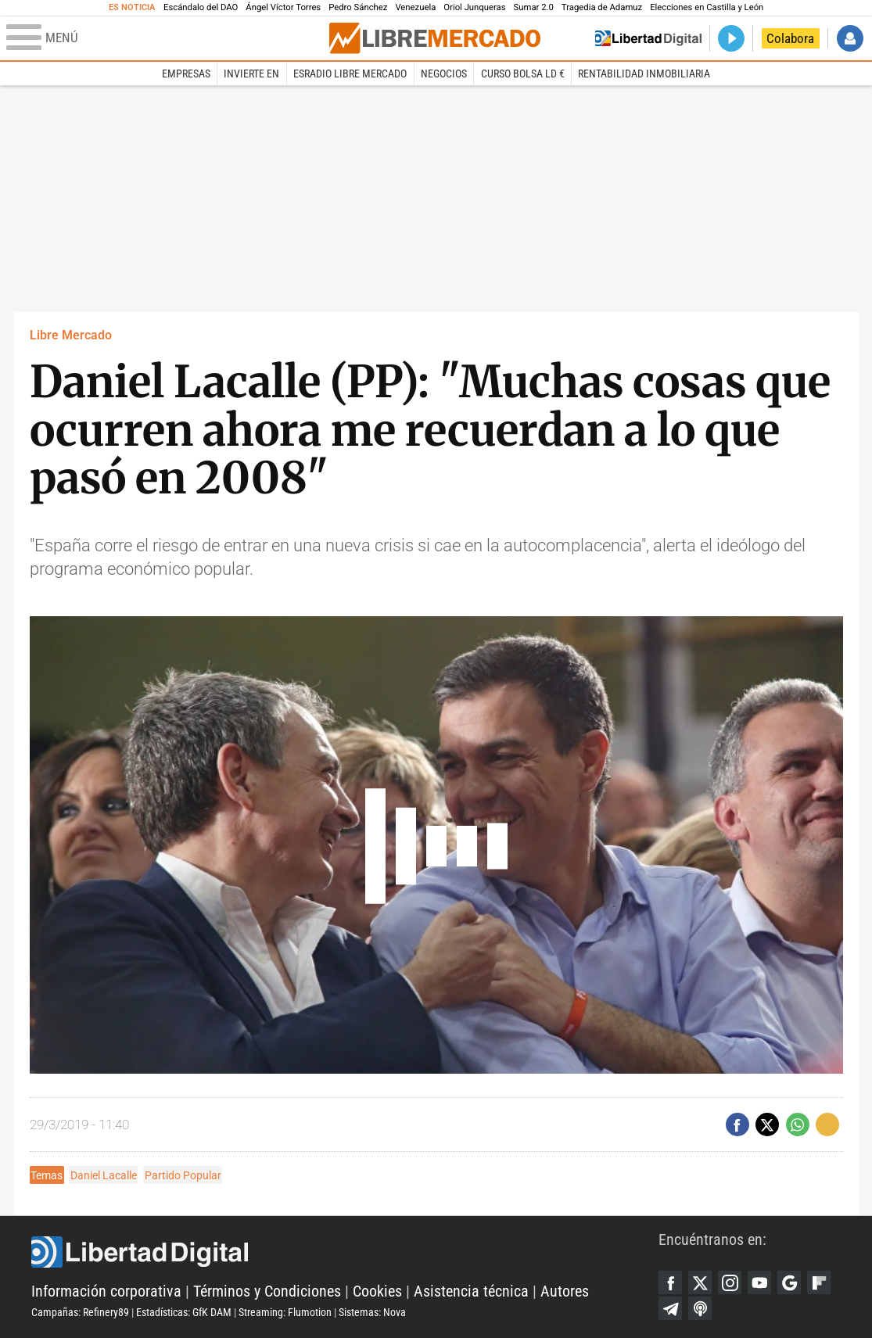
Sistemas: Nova (372, 1312)
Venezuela (415, 7)
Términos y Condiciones (267, 1291)
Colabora (790, 38)
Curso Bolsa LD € (523, 73)
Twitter (700, 1282)
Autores (564, 1291)
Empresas (186, 73)
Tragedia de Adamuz (602, 7)
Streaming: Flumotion (285, 1312)
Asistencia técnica (471, 1291)
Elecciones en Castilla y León (706, 7)
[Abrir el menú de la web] (166, 38)
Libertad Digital (344, 1252)
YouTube (759, 1282)
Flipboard (819, 1282)
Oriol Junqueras (474, 7)
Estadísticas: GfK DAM (183, 1312)
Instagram (729, 1282)
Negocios (444, 73)
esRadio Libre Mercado (350, 73)
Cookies (377, 1291)
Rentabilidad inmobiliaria (644, 73)
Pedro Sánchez (357, 7)
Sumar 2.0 (534, 7)
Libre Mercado (71, 335)
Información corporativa (106, 1291)
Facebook (670, 1282)
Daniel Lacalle (103, 1175)
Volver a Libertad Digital (648, 38)
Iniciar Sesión (850, 38)
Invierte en (251, 73)
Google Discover (789, 1282)
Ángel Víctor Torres (283, 7)
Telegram (670, 1308)
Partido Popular (183, 1175)
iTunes (700, 1308)
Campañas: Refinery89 (80, 1312)
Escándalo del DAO (200, 7)
